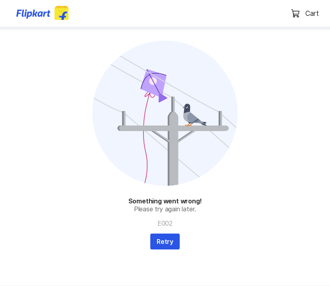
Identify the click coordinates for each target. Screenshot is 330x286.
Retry (165, 241)
